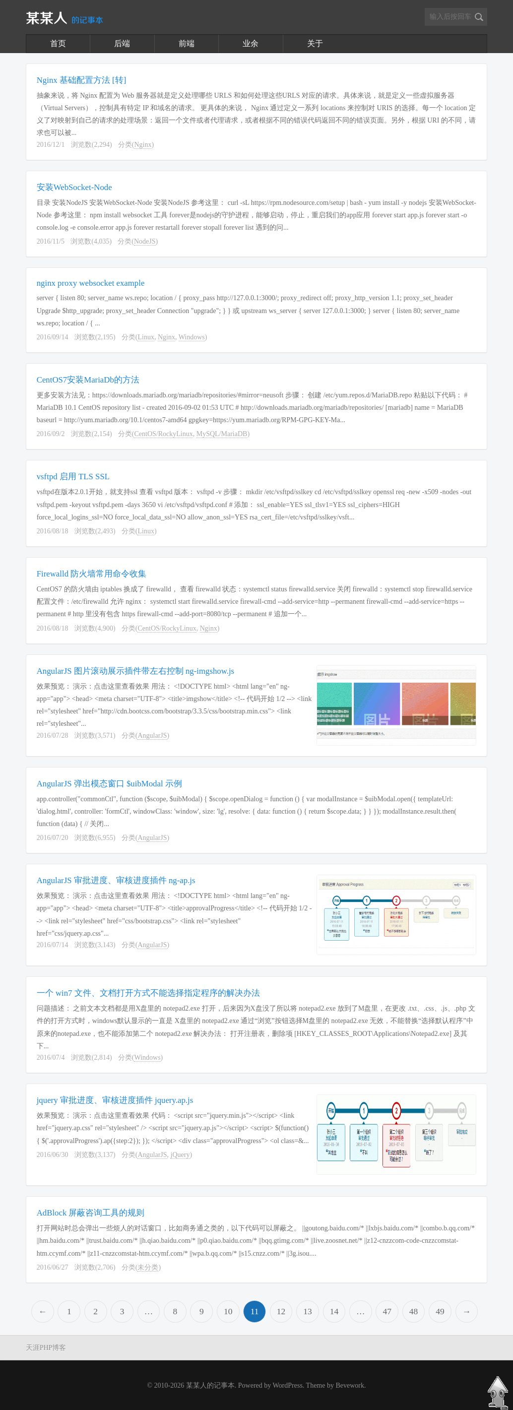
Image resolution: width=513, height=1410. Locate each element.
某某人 (64, 18)
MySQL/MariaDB (222, 434)
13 (307, 1311)
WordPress (288, 1385)
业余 (250, 43)
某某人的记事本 (210, 1385)
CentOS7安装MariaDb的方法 (88, 380)
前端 (186, 43)
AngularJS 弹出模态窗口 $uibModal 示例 (109, 783)
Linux (145, 337)
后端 (122, 43)
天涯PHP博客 (46, 1347)
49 (440, 1311)
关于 (315, 43)
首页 (58, 43)
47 (387, 1311)
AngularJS (152, 735)
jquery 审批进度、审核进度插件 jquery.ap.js (115, 1100)
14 (334, 1311)
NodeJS (145, 241)
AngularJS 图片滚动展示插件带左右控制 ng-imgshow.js (135, 671)
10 (228, 1311)
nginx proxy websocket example (91, 283)
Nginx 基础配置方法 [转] (82, 80)
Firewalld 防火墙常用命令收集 (92, 573)
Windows (192, 337)
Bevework (349, 1385)
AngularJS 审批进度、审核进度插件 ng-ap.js (116, 880)
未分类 (147, 1267)
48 (413, 1311)
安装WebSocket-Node (74, 187)
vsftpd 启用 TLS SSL (73, 476)
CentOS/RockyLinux (163, 434)
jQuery (180, 1154)
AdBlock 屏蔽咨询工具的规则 (91, 1213)
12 (281, 1311)
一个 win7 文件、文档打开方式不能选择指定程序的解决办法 (148, 993)
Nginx (142, 144)
